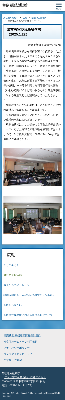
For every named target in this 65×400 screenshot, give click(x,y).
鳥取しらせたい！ (13, 305)
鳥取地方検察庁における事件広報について (28, 315)
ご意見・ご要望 (13, 360)
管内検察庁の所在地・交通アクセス (25, 377)
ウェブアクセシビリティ (18, 354)
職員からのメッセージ (16, 285)
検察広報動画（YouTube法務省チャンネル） (29, 295)
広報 (25, 18)
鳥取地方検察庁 (10, 18)
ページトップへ (58, 393)
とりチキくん (11, 265)
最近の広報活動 (39, 18)
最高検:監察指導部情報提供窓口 (22, 335)
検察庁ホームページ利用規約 (20, 341)
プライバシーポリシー (17, 347)
